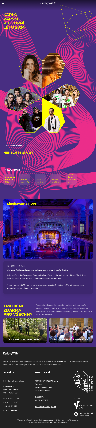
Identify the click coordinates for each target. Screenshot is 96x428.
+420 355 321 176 (10, 406)
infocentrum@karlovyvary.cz (45, 407)
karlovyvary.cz (64, 361)
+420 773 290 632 (10, 411)
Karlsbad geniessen (60, 422)
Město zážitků (48, 422)
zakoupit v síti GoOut (30, 288)
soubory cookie (47, 420)
